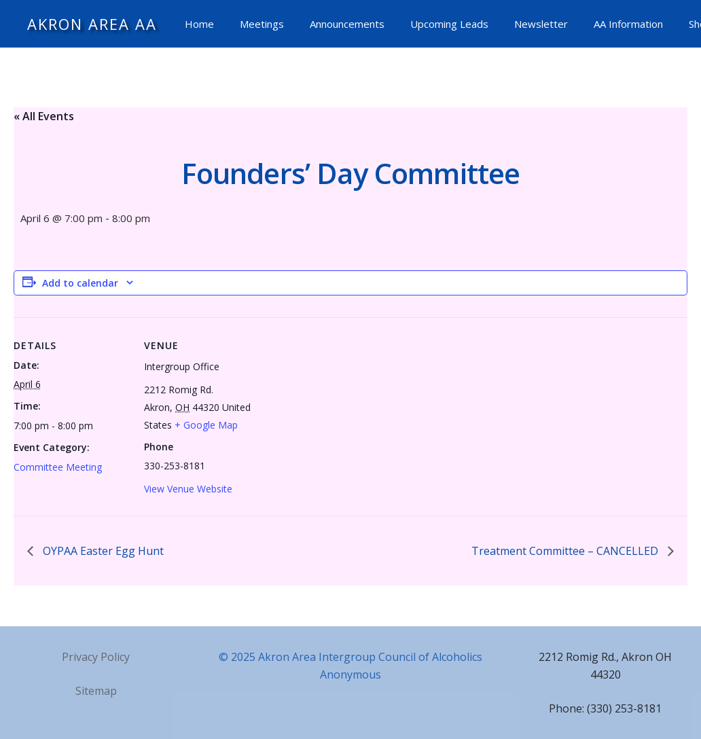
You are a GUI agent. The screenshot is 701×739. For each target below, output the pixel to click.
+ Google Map (206, 424)
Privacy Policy (96, 656)
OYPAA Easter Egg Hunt (102, 550)
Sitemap (96, 690)
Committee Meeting (58, 467)
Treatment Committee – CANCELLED (566, 550)
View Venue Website (188, 488)
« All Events (44, 116)
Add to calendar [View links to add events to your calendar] (80, 282)
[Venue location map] (346, 411)
